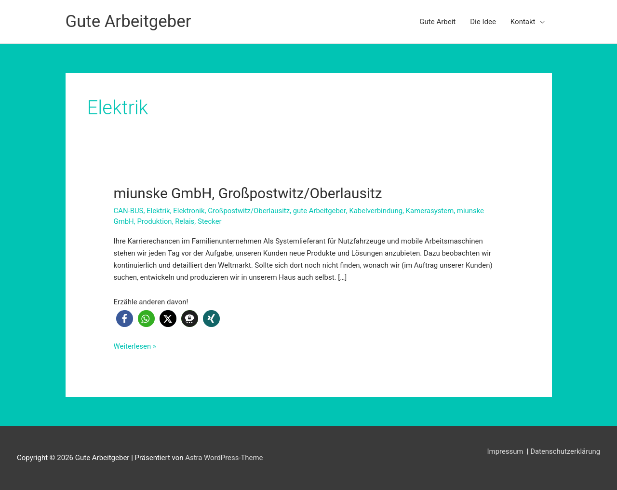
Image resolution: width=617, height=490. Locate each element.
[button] (124, 318)
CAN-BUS (129, 210)
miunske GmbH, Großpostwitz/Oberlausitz (249, 193)
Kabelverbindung (377, 210)
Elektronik (189, 210)
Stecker (210, 221)
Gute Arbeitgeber (129, 21)
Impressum (505, 451)
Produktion (155, 221)
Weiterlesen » (135, 346)
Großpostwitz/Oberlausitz (250, 210)
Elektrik (159, 210)
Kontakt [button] (523, 21)
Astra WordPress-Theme (224, 457)
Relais (185, 221)
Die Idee (483, 21)
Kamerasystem (432, 210)
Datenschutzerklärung (565, 451)
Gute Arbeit (437, 21)
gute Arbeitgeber (321, 210)
